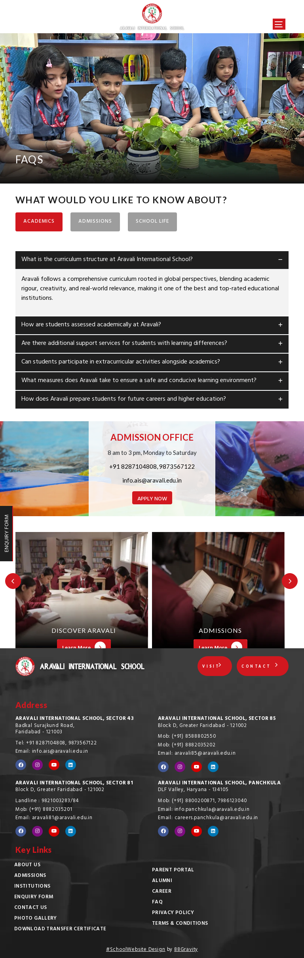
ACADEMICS (39, 222)
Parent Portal (173, 870)
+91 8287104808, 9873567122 (152, 467)
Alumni (162, 881)
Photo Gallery (35, 918)
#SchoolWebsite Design (135, 950)
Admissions (30, 876)
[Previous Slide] (12, 581)
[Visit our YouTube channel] (54, 764)
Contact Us (30, 908)
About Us (27, 865)
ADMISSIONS (95, 222)
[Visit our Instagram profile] (37, 764)
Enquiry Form (33, 897)
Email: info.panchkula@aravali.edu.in (204, 810)
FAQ (157, 902)
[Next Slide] (290, 581)
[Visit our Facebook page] (20, 764)
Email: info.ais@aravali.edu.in (51, 752)
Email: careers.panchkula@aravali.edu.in (208, 818)
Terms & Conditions (180, 924)
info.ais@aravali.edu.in (152, 480)
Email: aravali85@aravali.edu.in (197, 754)
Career (161, 892)
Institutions (32, 886)
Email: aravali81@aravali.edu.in (54, 818)
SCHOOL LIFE (152, 222)
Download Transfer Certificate (60, 929)
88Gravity (186, 950)
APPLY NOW (152, 499)
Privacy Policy (173, 913)
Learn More (84, 648)
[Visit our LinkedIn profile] (70, 764)
